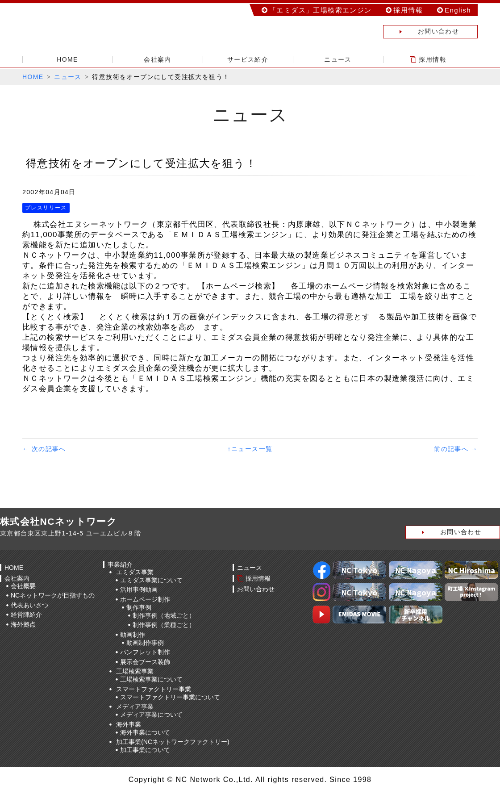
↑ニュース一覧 (250, 448)
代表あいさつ (29, 605)
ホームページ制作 (145, 599)
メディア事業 (135, 706)
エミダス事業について (151, 580)
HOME (67, 59)
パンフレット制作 (145, 652)
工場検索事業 (135, 671)
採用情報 (408, 10)
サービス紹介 (247, 59)
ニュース (338, 59)
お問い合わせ (421, 31)
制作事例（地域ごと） (164, 615)
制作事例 (138, 607)
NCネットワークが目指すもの (53, 595)
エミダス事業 (135, 572)
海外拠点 (23, 624)
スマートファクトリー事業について (170, 697)
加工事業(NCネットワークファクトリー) (172, 741)
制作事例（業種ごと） (164, 624)
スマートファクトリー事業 (153, 689)
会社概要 (23, 586)
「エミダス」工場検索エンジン (320, 10)
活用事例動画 (139, 589)
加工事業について (145, 749)
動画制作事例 (145, 642)
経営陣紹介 (26, 614)
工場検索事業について (151, 679)
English (458, 10)
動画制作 (132, 634)
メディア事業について (151, 714)
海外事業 (128, 724)
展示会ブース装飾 (145, 661)
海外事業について (145, 732)
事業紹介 (120, 564)
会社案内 (157, 59)
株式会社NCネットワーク (84, 29)
